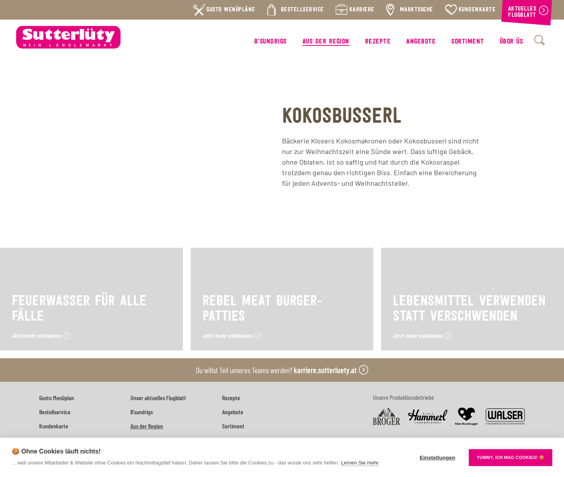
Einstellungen (437, 458)
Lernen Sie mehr (360, 463)
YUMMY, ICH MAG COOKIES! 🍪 (510, 457)
